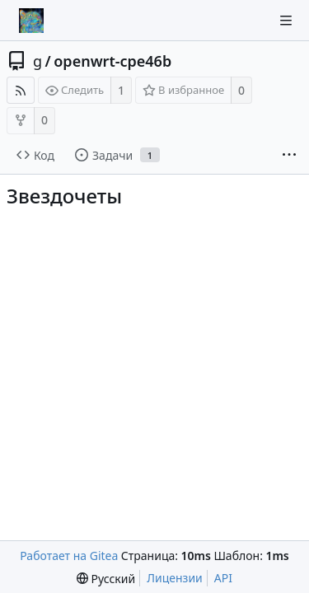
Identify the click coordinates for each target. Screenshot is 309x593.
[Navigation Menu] (286, 20)
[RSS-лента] (21, 90)
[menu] (106, 578)
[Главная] (31, 20)
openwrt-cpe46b (112, 61)
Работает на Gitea (69, 555)
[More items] (289, 156)
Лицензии (175, 578)
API (223, 578)
